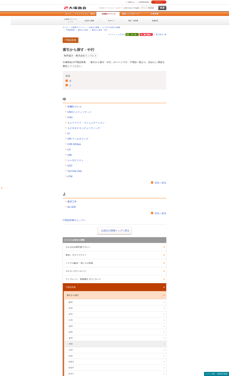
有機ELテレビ (74, 106)
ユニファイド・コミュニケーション (86, 122)
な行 (71, 326)
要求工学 (72, 201)
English (137, 8)
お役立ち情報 (89, 20)
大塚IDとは (131, 2)
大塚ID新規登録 (144, 2)
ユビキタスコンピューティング (83, 128)
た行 (71, 320)
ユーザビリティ (75, 160)
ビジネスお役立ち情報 (111, 27)
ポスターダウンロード (76, 271)
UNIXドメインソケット (79, 112)
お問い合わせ (128, 8)
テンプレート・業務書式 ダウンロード (83, 279)
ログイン (158, 2)
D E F (71, 368)
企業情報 (154, 14)
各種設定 (155, 20)
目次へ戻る (160, 182)
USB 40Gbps (74, 144)
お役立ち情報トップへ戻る (115, 230)
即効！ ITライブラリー (76, 255)
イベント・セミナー (115, 8)
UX (69, 149)
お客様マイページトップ (70, 20)
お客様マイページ (109, 14)
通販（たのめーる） (131, 14)
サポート (103, 8)
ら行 (71, 350)
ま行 (71, 338)
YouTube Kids (74, 171)
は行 (71, 332)
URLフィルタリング (77, 139)
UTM (69, 176)
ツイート (111, 34)
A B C (71, 362)
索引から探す (83, 30)
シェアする (120, 34)
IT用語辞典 (70, 30)
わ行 (71, 356)
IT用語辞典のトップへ (74, 220)
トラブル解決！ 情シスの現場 (79, 263)
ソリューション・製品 (84, 14)
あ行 (71, 302)
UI (68, 133)
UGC (70, 165)
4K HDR (71, 207)
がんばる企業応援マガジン (78, 247)
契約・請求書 (133, 20)
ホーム (68, 14)
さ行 (71, 314)
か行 (71, 308)
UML (69, 155)
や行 (71, 344)
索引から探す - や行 (99, 30)
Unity (70, 117)
